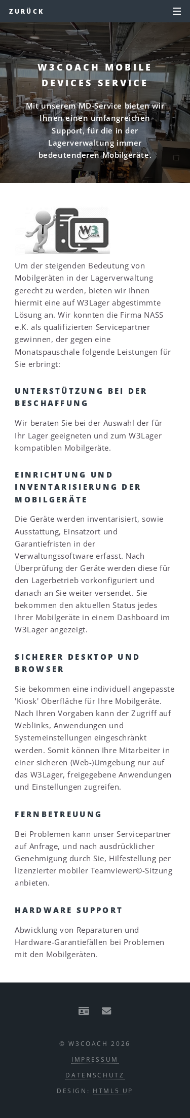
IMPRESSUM (95, 1059)
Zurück (26, 11)
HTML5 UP (113, 1091)
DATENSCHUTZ (94, 1075)
